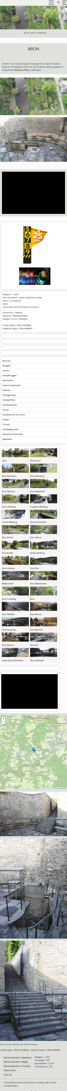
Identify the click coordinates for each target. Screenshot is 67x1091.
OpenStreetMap (53, 788)
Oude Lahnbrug (37, 553)
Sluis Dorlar (35, 460)
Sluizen (5, 409)
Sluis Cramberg (24, 325)
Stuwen (5, 419)
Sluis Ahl (34, 645)
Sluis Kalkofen (26, 328)
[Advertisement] (33, 193)
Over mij (8, 1074)
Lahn (48, 63)
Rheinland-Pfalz (21, 70)
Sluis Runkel (7, 553)
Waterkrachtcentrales (12, 434)
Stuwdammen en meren (13, 414)
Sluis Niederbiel (37, 491)
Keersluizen (7, 380)
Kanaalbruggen (9, 375)
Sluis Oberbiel (8, 491)
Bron (32, 599)
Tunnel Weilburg (9, 522)
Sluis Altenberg (37, 476)
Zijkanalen (7, 439)
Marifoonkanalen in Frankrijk (17, 1066)
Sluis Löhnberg (9, 506)
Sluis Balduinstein (38, 583)
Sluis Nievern (8, 645)
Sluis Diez (34, 568)
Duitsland (22, 319)
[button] (33, 749)
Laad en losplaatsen (11, 385)
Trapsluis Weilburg (39, 506)
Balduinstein (7, 583)
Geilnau (18, 312)
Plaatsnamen (10, 1070)
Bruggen (6, 365)
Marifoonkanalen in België (16, 1061)
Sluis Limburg (8, 568)
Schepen (39, 1057)
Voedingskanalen (10, 429)
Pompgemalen (9, 395)
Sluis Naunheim (9, 476)
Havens (5, 370)
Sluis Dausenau (9, 629)
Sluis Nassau (36, 614)
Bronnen (6, 360)
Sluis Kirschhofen (38, 522)
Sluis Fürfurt (7, 537)
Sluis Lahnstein (37, 660)
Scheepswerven (9, 404)
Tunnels (6, 424)
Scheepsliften (8, 400)
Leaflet (42, 788)
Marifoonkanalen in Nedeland (17, 1057)
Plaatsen (6, 390)
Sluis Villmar (35, 537)
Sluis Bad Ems (36, 629)
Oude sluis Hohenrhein (12, 660)
